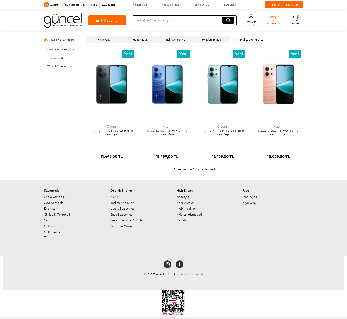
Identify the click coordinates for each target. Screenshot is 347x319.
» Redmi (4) (57, 58)
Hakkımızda (140, 4)
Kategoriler (107, 20)
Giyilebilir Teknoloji (57, 204)
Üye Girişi (249, 192)
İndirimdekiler (186, 198)
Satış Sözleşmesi (121, 204)
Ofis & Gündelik (54, 186)
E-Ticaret (161, 312)
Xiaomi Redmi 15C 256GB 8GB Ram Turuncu (278, 133)
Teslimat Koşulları (122, 192)
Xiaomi (111, 126)
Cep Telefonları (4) (59, 49)
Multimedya (52, 221)
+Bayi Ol (275, 4)
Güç (47, 209)
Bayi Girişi (292, 4)
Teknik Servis (201, 4)
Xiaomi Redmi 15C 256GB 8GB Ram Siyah (112, 133)
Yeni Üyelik (250, 186)
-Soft (151, 312)
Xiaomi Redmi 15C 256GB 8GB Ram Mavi (167, 133)
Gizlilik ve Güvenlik (123, 215)
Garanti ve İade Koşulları (127, 209)
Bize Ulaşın (230, 4)
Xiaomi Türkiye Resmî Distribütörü (79, 4)
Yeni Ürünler (185, 192)
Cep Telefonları (54, 192)
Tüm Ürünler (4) (57, 66)
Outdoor (50, 215)
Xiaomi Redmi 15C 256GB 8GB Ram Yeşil (223, 133)
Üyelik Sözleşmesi (122, 198)
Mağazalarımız (170, 4)
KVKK (114, 186)
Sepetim (183, 209)
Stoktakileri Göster (249, 39)
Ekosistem (51, 198)
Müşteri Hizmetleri (189, 204)
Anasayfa (183, 186)
